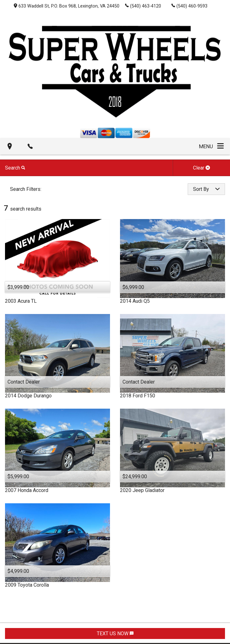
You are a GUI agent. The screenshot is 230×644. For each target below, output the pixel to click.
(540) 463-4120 (143, 6)
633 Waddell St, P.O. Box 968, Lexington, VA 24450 (66, 6)
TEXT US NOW (115, 633)
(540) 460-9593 (189, 6)
